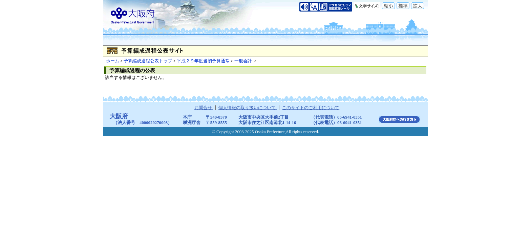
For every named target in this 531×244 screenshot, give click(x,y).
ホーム (112, 61)
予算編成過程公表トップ (148, 61)
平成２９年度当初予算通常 (203, 61)
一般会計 (243, 61)
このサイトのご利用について (310, 107)
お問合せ (203, 107)
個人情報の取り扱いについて (247, 107)
